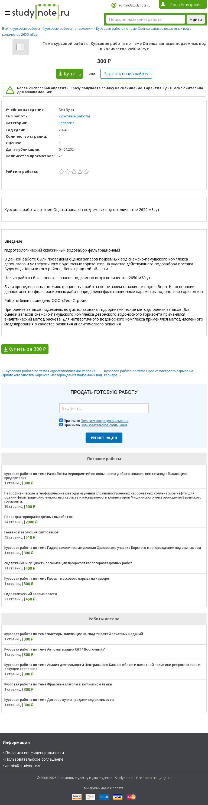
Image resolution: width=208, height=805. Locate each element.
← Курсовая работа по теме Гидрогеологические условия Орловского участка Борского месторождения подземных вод (51, 373)
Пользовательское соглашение (34, 759)
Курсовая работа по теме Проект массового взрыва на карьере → (148, 373)
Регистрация (104, 437)
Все (5, 28)
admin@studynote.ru (134, 5)
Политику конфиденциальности (104, 421)
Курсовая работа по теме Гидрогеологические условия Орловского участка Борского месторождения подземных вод (102, 547)
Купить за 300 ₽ (27, 349)
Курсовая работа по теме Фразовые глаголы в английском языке (58, 684)
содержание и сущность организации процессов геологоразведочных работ (68, 563)
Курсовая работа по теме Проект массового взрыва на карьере (56, 578)
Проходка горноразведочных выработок (38, 516)
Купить (72, 73)
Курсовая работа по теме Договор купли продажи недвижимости (59, 699)
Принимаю (96, 421)
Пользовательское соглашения (104, 425)
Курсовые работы (25, 28)
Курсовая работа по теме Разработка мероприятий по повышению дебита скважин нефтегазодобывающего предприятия (95, 475)
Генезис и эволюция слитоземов (31, 532)
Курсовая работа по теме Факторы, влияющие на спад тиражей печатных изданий (73, 634)
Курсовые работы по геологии (68, 28)
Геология (66, 122)
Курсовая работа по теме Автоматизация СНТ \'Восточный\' (54, 649)
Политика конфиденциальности (34, 752)
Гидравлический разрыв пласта (30, 594)
